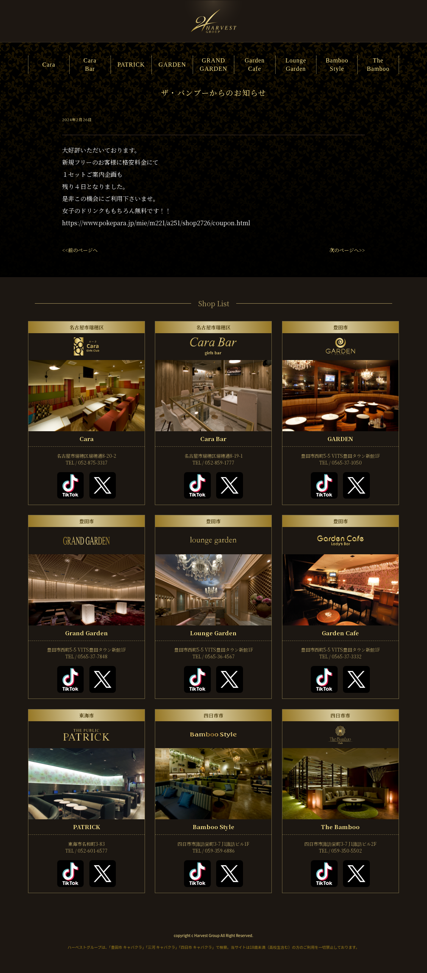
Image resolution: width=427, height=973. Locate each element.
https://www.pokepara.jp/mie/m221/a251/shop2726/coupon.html (156, 222)
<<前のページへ (80, 250)
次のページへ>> (347, 250)
